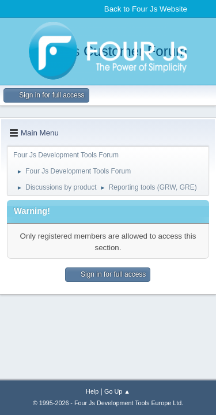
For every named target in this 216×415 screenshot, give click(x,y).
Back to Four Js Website (145, 9)
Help (92, 391)
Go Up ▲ (117, 391)
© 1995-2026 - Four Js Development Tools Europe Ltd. (108, 402)
